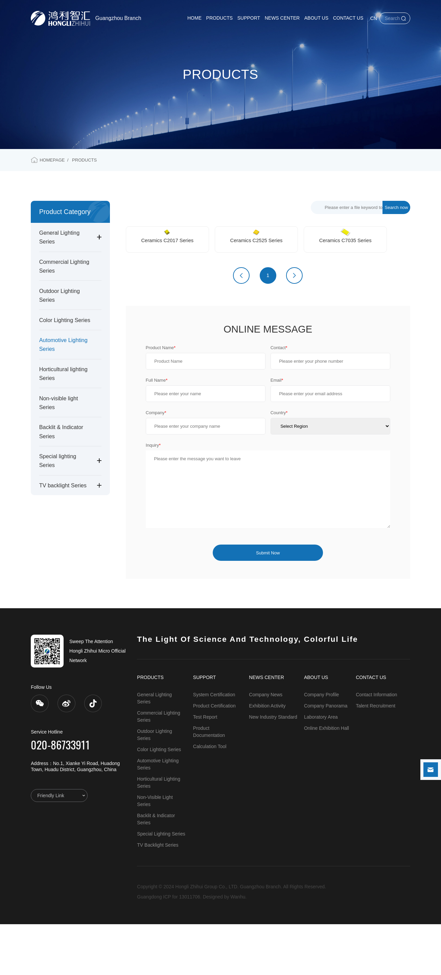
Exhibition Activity (267, 756)
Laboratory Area (321, 767)
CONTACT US (348, 18)
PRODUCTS (219, 18)
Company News (265, 745)
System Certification (214, 745)
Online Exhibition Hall (326, 779)
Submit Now (268, 603)
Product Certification (214, 756)
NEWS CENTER (282, 18)
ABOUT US (316, 18)
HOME (194, 18)
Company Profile (321, 745)
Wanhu (237, 947)
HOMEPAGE (52, 160)
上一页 (241, 326)
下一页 (294, 326)
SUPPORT (248, 18)
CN (373, 18)
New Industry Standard (273, 767)
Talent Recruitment (375, 756)
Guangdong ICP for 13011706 (168, 947)
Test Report (205, 767)
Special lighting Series (161, 884)
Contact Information (376, 745)
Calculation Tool (210, 797)
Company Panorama (325, 756)
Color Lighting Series (64, 320)
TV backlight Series (63, 485)
